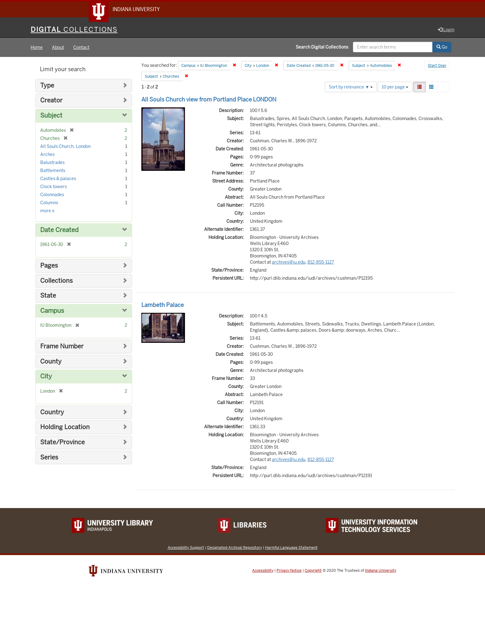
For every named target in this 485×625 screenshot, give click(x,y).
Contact (81, 47)
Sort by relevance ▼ (351, 87)
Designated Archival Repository (234, 547)
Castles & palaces (58, 179)
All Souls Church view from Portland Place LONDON (208, 99)
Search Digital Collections (322, 47)
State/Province (62, 442)
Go (441, 47)
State (48, 296)
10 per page (395, 87)
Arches (47, 154)
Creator (51, 101)
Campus (52, 311)
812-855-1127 (320, 262)
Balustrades (52, 163)
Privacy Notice (289, 570)
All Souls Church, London (65, 146)
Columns (49, 203)
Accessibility (262, 570)
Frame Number (62, 347)
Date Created (59, 230)
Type (47, 86)
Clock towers (53, 187)
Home (37, 47)
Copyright (313, 570)
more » (47, 211)
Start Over (437, 66)
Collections (56, 281)
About (58, 47)
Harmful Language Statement (291, 547)
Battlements (52, 171)
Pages (49, 266)
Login (446, 30)
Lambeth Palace (162, 305)
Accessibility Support (186, 547)
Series (49, 458)
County (51, 362)
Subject (51, 116)
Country (52, 412)
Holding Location (65, 428)
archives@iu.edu (288, 262)
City (46, 377)
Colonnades (52, 195)
